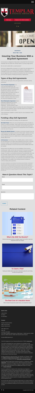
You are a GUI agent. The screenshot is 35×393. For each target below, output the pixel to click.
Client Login (8, 19)
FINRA (2, 362)
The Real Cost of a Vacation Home (17, 300)
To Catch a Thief (17, 269)
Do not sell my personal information (24, 359)
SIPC (5, 362)
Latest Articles (4, 313)
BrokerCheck (29, 341)
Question (3, 192)
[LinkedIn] (18, 26)
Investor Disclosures (7, 366)
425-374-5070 (17, 23)
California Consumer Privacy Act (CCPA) (11, 357)
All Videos (3, 314)
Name (3, 176)
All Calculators (4, 316)
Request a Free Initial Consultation (22, 19)
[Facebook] (16, 26)
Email (3, 184)
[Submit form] (4, 203)
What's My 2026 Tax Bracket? (17, 237)
